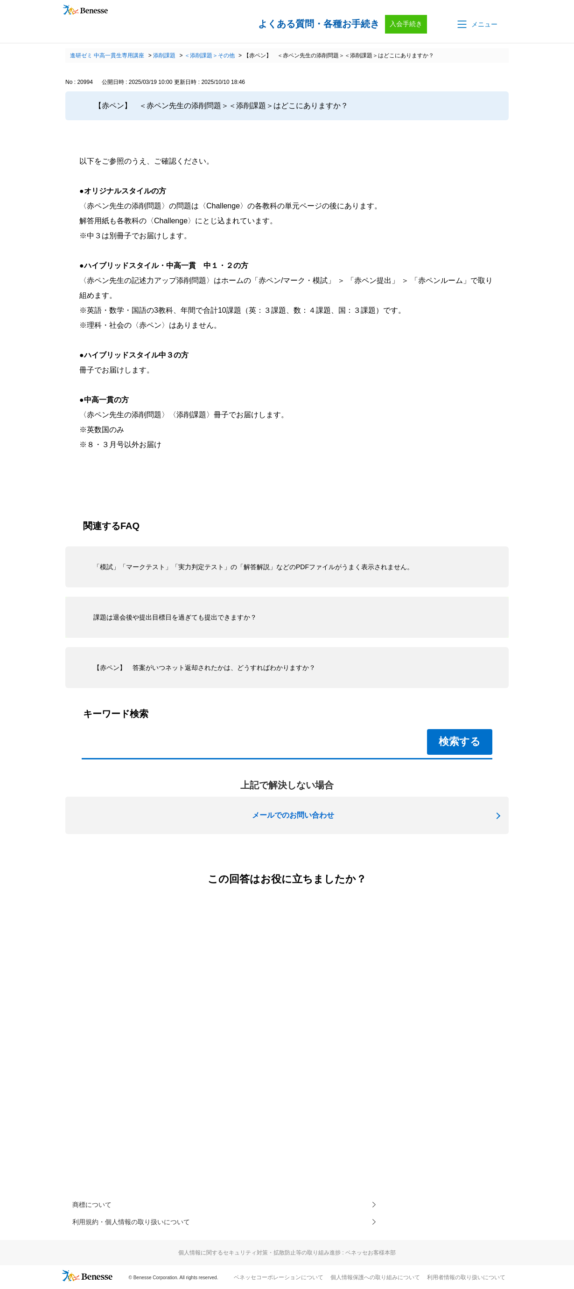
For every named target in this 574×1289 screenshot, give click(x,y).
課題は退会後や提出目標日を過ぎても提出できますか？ (175, 617)
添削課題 (164, 55)
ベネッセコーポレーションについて (278, 1280)
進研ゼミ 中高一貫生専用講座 (107, 55)
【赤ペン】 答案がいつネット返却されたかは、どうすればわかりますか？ (204, 667)
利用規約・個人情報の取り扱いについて (139, 1224)
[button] (476, 24)
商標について (94, 1205)
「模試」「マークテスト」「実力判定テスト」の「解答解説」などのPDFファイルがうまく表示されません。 (253, 567)
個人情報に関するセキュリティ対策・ (287, 1255)
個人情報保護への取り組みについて (375, 1280)
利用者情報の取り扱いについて (466, 1280)
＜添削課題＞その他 (209, 55)
